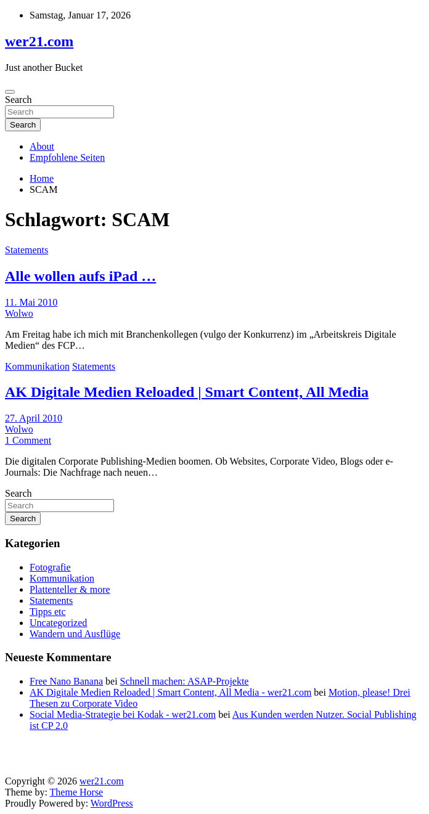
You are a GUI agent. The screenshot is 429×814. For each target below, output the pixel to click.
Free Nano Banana (66, 681)
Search (18, 99)
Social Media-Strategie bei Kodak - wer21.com (123, 714)
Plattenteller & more (70, 589)
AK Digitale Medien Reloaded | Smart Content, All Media (187, 392)
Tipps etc (48, 611)
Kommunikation (37, 366)
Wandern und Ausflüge (75, 634)
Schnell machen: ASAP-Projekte (184, 681)
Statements (26, 250)
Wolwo (19, 313)
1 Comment (28, 440)
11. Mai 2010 (31, 302)
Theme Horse (77, 792)
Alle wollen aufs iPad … (80, 276)
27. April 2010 (33, 418)
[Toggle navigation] (10, 92)
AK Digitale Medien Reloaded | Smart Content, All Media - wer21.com (170, 692)
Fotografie (50, 567)
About (42, 146)
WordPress (112, 803)
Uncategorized (58, 622)
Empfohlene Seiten (67, 157)
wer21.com (39, 41)
